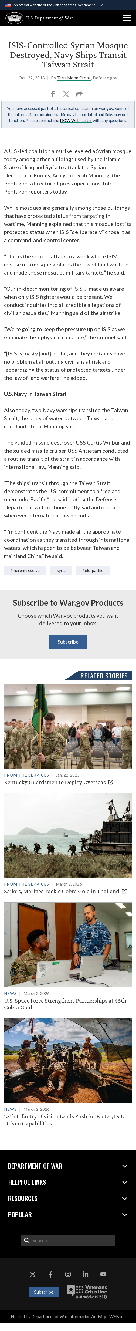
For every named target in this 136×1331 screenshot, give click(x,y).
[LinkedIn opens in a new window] (85, 1282)
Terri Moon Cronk (74, 77)
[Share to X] (66, 95)
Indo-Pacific (93, 570)
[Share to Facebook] (53, 95)
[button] (127, 18)
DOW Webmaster (76, 120)
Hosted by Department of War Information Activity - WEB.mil (68, 1324)
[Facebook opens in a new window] (50, 1282)
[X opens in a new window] (33, 1282)
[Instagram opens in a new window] (68, 1282)
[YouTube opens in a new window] (103, 1282)
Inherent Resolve (25, 570)
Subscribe (68, 642)
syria (61, 570)
